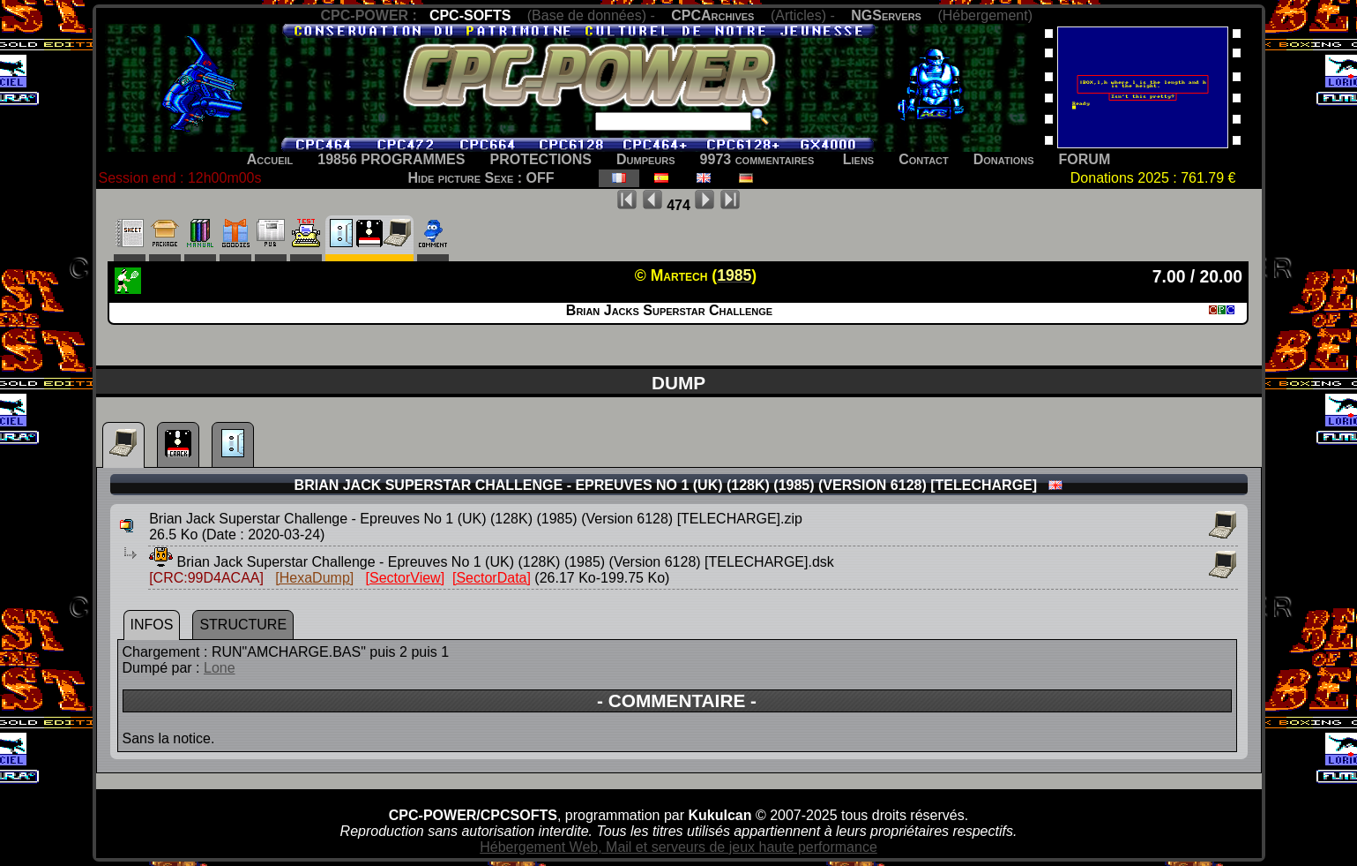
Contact (923, 159)
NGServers (886, 15)
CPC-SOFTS (470, 15)
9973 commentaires (757, 159)
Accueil (270, 159)
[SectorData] (491, 577)
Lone (219, 667)
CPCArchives (712, 15)
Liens (858, 159)
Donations (1003, 159)
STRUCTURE (243, 624)
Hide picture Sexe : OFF (481, 177)
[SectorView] (405, 577)
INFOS (152, 624)
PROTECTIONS (540, 159)
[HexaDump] (314, 577)
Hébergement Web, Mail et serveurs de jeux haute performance (678, 847)
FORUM (1085, 159)
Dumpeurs (645, 159)
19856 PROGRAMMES (391, 159)
